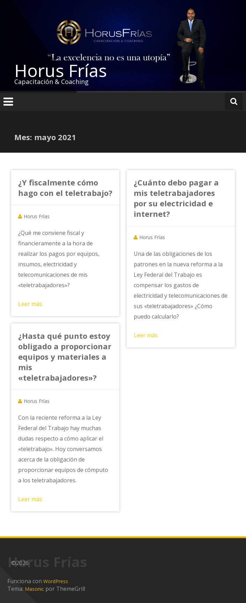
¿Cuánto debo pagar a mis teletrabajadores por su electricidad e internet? (176, 198)
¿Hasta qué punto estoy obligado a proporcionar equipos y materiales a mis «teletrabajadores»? (64, 356)
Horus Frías (60, 70)
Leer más (30, 304)
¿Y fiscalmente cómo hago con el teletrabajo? (65, 187)
